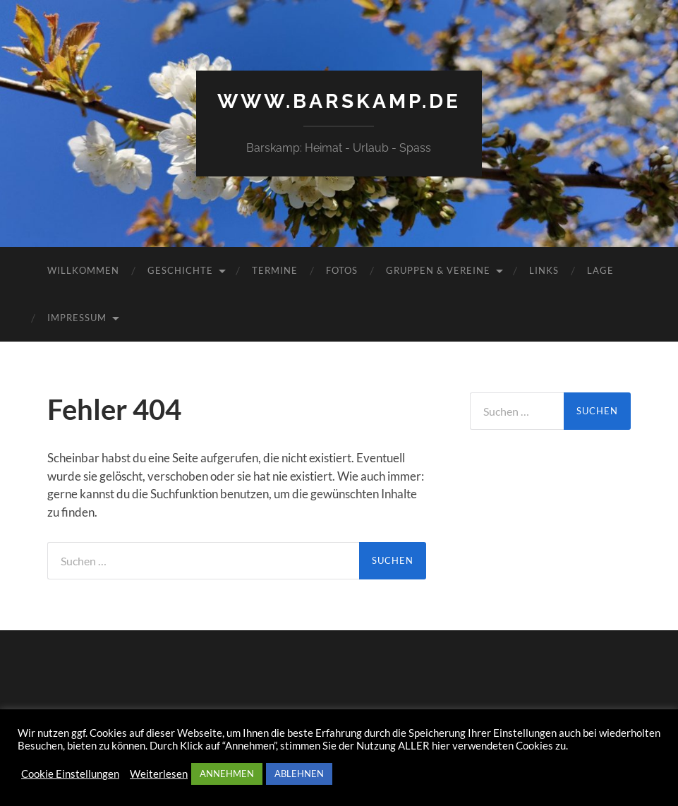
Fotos (342, 270)
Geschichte (180, 270)
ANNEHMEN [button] (227, 773)
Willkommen (83, 270)
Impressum (77, 317)
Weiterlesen (159, 774)
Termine (275, 270)
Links (544, 270)
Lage (600, 270)
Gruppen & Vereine (438, 270)
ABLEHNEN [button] (299, 773)
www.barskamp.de (339, 101)
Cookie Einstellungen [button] (70, 774)
